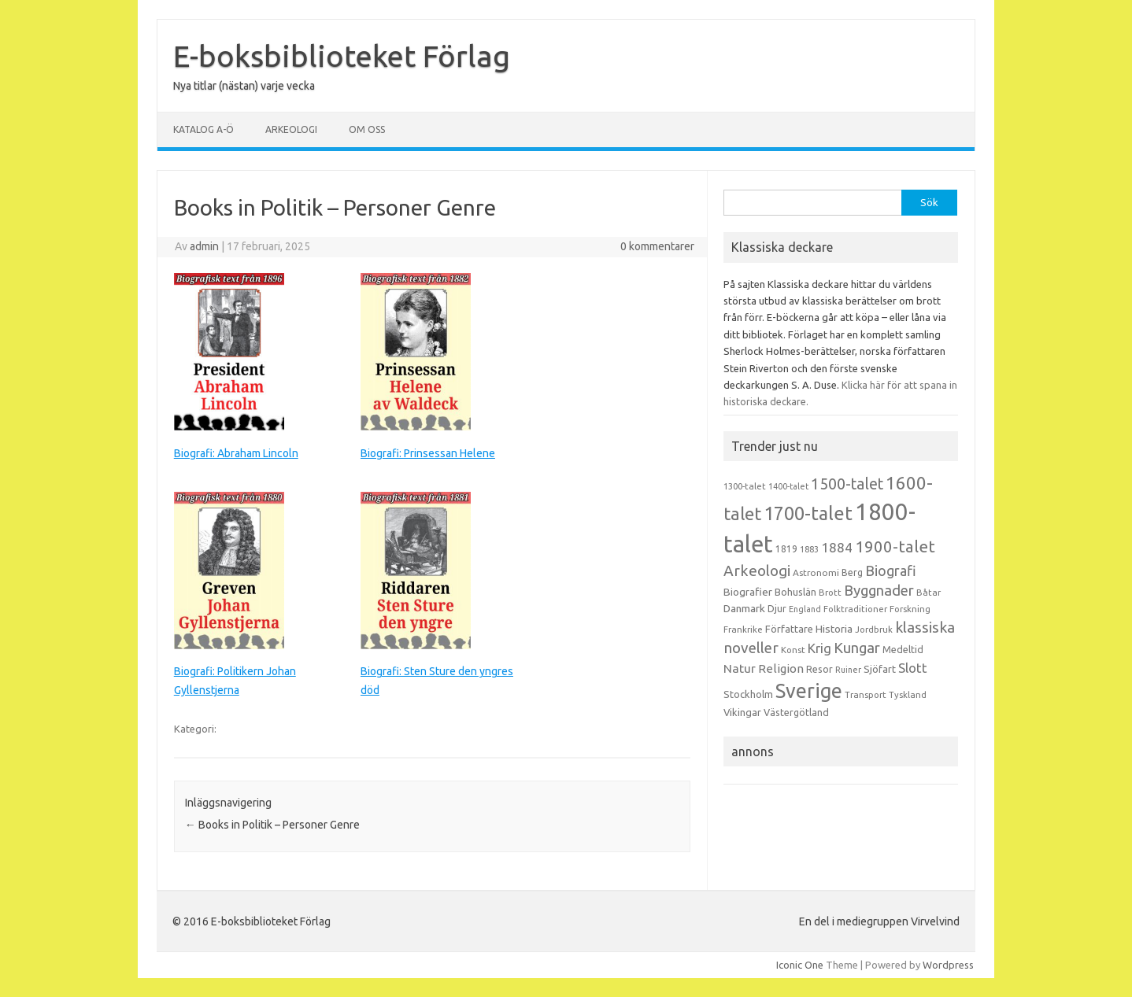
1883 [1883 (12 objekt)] (809, 549)
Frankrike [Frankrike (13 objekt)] (743, 629)
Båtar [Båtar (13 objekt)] (928, 592)
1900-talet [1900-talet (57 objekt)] (895, 546)
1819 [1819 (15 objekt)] (786, 549)
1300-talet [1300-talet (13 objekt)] (744, 486)
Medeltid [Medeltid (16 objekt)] (902, 649)
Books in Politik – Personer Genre (272, 824)
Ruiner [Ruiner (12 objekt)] (848, 669)
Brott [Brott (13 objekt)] (830, 592)
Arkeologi (291, 129)
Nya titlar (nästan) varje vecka (244, 85)
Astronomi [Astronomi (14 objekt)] (816, 572)
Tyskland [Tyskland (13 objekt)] (908, 695)
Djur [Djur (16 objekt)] (777, 608)
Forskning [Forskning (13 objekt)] (910, 609)
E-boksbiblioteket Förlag (341, 55)
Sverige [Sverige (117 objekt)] (808, 691)
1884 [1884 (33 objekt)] (837, 547)
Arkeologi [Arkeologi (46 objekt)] (756, 570)
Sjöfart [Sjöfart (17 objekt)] (880, 668)
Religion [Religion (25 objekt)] (781, 668)
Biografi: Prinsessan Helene (428, 453)
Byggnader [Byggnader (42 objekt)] (879, 590)
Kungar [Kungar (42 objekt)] (857, 647)
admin (204, 246)
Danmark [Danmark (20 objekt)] (744, 608)
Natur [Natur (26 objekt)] (739, 668)
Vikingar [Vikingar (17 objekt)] (742, 712)
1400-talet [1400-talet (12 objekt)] (788, 486)
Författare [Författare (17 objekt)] (789, 628)
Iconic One (799, 964)
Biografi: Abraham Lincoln (236, 453)
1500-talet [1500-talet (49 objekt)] (847, 484)
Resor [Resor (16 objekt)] (819, 668)
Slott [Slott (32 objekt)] (912, 667)
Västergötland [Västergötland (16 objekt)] (796, 712)
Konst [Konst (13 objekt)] (793, 650)
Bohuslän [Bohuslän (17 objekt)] (795, 591)
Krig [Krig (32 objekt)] (819, 648)
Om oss (367, 129)
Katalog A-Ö (203, 129)
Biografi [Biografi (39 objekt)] (890, 570)
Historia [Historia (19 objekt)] (834, 628)
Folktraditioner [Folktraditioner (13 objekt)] (855, 609)
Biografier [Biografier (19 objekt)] (747, 591)
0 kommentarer (657, 246)
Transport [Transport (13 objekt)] (865, 695)
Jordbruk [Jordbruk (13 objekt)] (874, 629)
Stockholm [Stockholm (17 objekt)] (748, 694)
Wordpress (948, 964)
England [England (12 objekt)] (805, 609)
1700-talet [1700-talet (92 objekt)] (808, 513)
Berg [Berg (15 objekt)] (852, 572)
